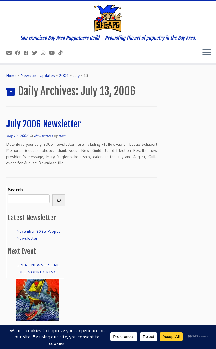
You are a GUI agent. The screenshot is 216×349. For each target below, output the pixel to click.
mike (61, 135)
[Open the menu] (206, 52)
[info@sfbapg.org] (10, 52)
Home (11, 75)
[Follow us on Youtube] (53, 52)
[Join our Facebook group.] (28, 52)
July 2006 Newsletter (43, 124)
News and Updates (38, 75)
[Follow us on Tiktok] (62, 52)
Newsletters (44, 135)
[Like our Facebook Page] (19, 52)
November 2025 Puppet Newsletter (38, 235)
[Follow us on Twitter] (36, 52)
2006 (64, 75)
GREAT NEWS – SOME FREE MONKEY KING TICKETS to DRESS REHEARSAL (38, 269)
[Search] (58, 200)
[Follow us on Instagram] (45, 52)
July (76, 75)
